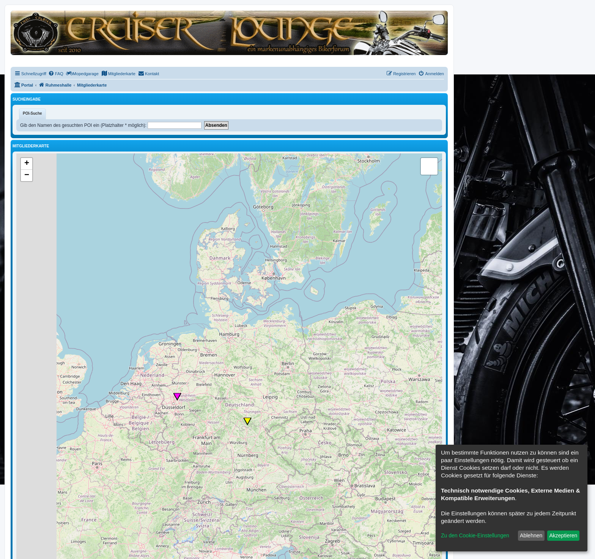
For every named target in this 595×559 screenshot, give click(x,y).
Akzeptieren (563, 535)
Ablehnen (531, 535)
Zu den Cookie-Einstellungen (475, 535)
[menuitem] (55, 73)
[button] (177, 397)
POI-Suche (32, 113)
